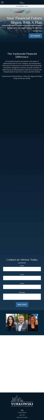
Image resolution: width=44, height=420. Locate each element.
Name (22, 265)
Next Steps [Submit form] (22, 304)
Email (22, 274)
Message (22, 292)
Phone (22, 283)
